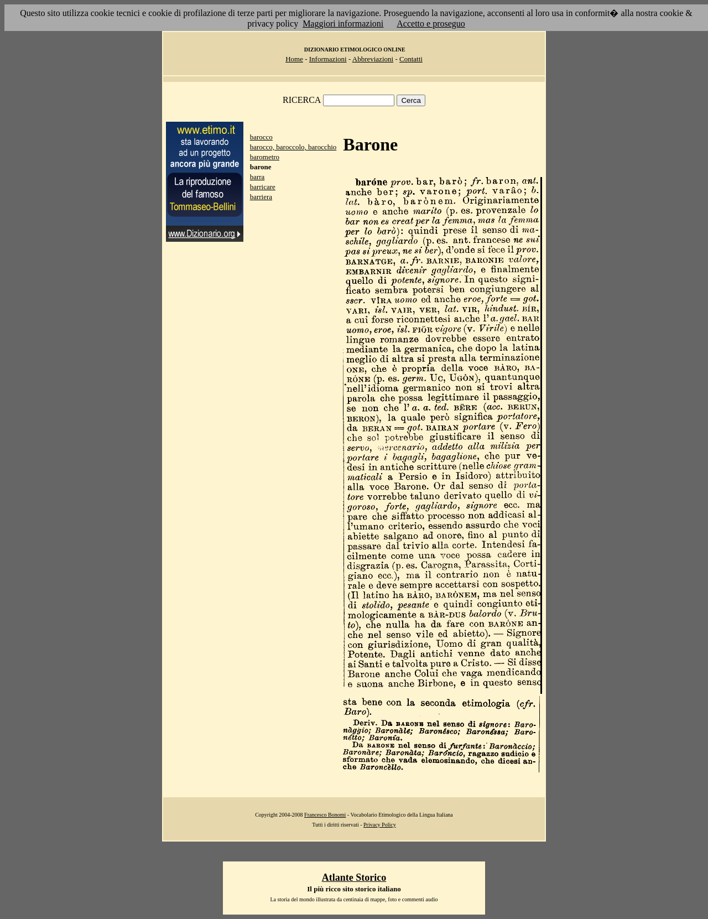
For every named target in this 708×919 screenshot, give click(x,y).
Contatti (411, 59)
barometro (264, 157)
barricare (262, 187)
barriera (261, 197)
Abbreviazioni (372, 59)
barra (257, 177)
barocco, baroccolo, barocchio (293, 147)
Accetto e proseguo (431, 23)
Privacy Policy (379, 825)
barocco (261, 137)
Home (294, 59)
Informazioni (328, 59)
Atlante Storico (354, 877)
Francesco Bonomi (325, 815)
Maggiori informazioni (343, 23)
